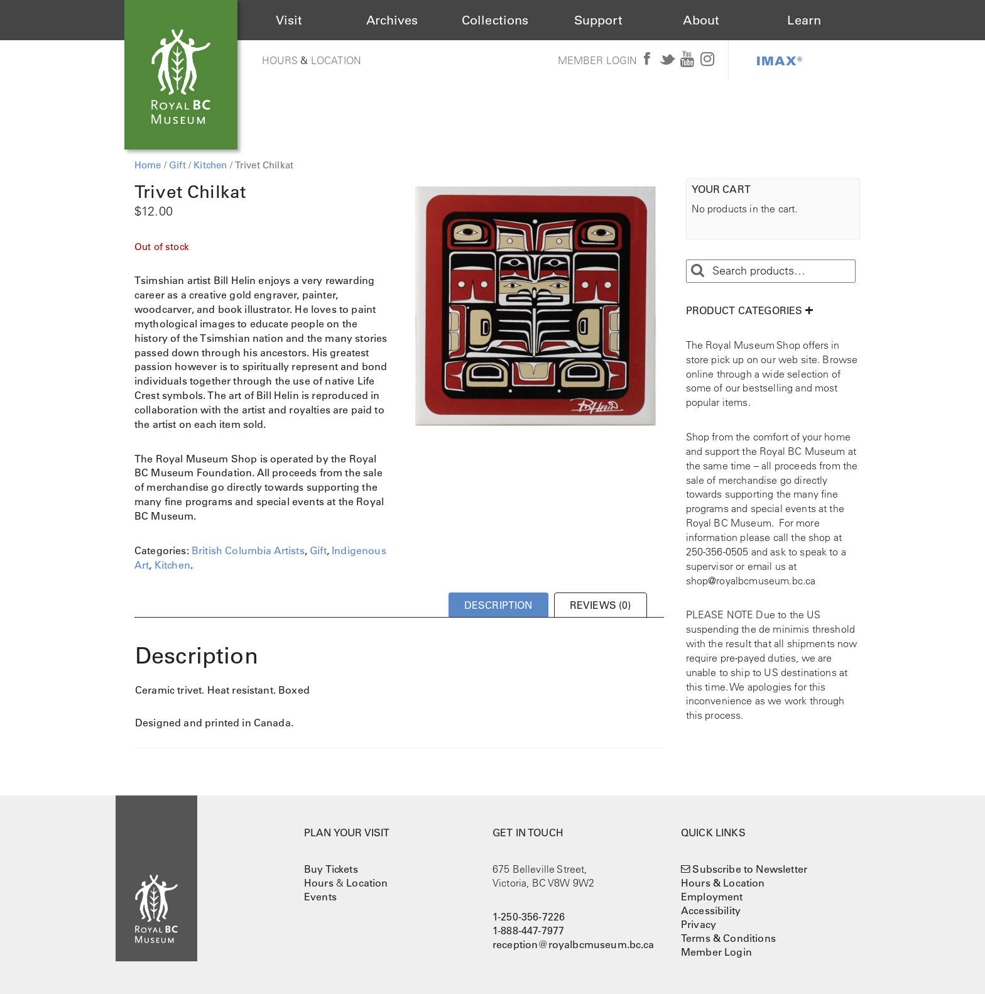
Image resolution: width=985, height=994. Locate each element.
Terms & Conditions (728, 938)
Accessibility (711, 910)
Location (336, 60)
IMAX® (779, 60)
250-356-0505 (717, 551)
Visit (289, 20)
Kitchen (210, 165)
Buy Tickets (331, 869)
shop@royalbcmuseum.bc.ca (751, 580)
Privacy (698, 924)
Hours (280, 60)
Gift (177, 165)
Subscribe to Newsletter (749, 869)
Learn (804, 20)
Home (147, 165)
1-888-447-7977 (528, 930)
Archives (392, 20)
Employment (712, 896)
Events (320, 896)
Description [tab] (498, 605)
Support (598, 20)
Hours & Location (723, 883)
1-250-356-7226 (529, 916)
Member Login (598, 60)
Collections (495, 20)
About (701, 20)
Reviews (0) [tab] (600, 605)
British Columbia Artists (248, 550)
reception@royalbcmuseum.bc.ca (574, 944)
